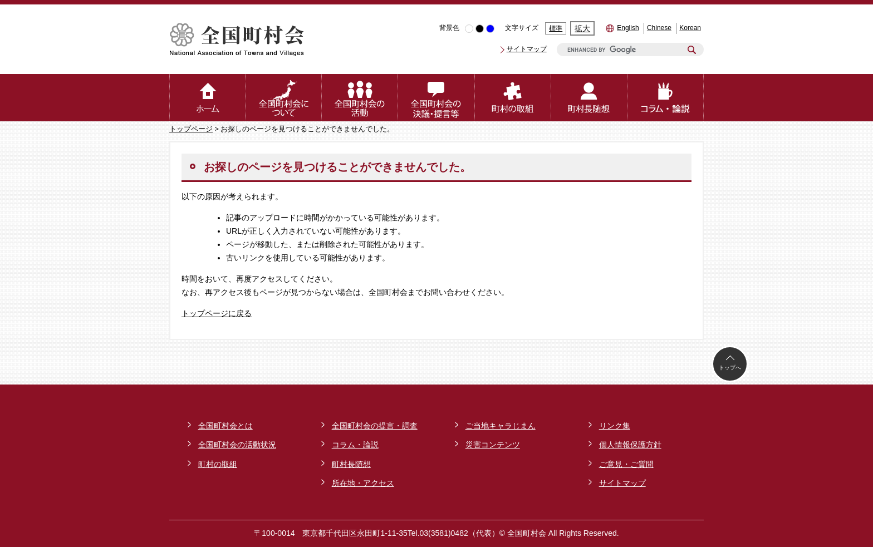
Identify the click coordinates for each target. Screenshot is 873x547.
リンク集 (614, 425)
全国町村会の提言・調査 (375, 425)
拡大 (582, 28)
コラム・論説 (355, 444)
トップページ (191, 129)
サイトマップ (527, 49)
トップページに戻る (217, 313)
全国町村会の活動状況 (237, 444)
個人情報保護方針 (630, 444)
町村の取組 (217, 464)
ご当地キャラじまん (500, 425)
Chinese (659, 28)
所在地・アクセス (363, 483)
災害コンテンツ (492, 444)
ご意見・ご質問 (626, 464)
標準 (555, 28)
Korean (690, 28)
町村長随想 (351, 464)
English (628, 28)
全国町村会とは (225, 425)
